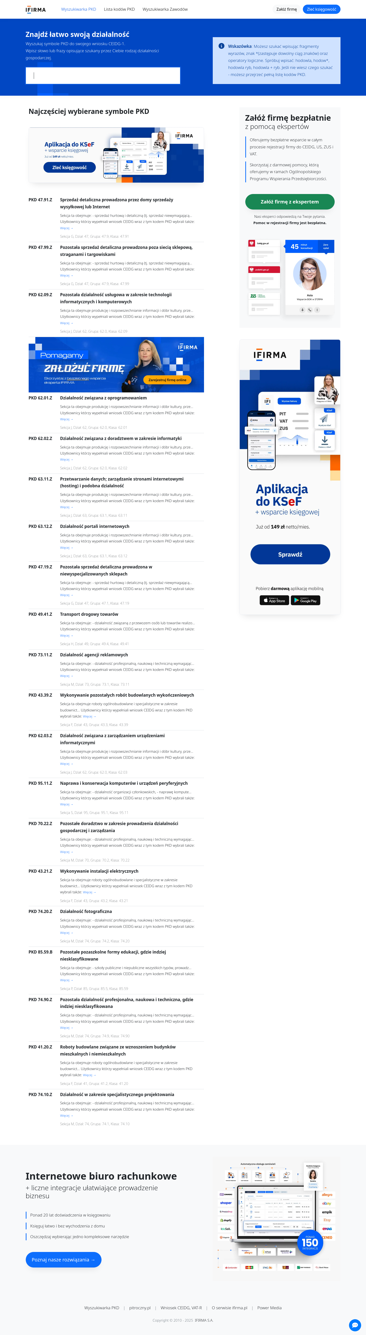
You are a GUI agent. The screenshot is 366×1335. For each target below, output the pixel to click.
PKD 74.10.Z (40, 1094)
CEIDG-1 (116, 43)
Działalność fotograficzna (86, 911)
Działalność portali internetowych (94, 526)
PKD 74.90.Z (40, 999)
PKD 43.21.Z (40, 871)
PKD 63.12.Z (40, 526)
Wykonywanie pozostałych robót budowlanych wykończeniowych (127, 695)
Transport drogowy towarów (89, 614)
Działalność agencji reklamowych (94, 655)
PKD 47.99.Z (40, 247)
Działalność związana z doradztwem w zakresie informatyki (121, 438)
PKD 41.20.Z (40, 1047)
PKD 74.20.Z (40, 911)
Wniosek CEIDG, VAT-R (181, 1307)
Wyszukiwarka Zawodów (165, 9)
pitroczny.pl (140, 1307)
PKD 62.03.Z (40, 735)
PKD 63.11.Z (40, 479)
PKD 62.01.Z (40, 398)
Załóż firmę (287, 9)
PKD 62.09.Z (40, 294)
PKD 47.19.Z (40, 567)
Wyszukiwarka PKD (78, 9)
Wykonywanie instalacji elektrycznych (99, 871)
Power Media (269, 1307)
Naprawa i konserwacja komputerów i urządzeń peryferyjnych (124, 783)
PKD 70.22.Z (40, 823)
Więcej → (67, 228)
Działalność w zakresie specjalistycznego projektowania (117, 1094)
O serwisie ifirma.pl (229, 1307)
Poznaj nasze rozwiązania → (63, 1259)
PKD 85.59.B (40, 952)
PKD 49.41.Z (40, 614)
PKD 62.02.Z (40, 438)
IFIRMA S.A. (204, 1320)
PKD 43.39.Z (40, 695)
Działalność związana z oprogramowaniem (103, 398)
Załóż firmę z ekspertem (290, 201)
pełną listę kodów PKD (284, 74)
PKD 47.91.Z (40, 200)
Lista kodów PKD (119, 9)
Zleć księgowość (321, 9)
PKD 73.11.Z (40, 655)
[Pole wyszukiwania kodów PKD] (103, 75)
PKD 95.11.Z (40, 783)
